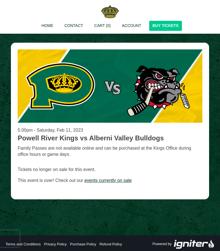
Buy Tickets (166, 25)
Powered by (184, 244)
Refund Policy (111, 244)
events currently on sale (108, 180)
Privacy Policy (55, 244)
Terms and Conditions (23, 244)
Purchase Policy (83, 244)
